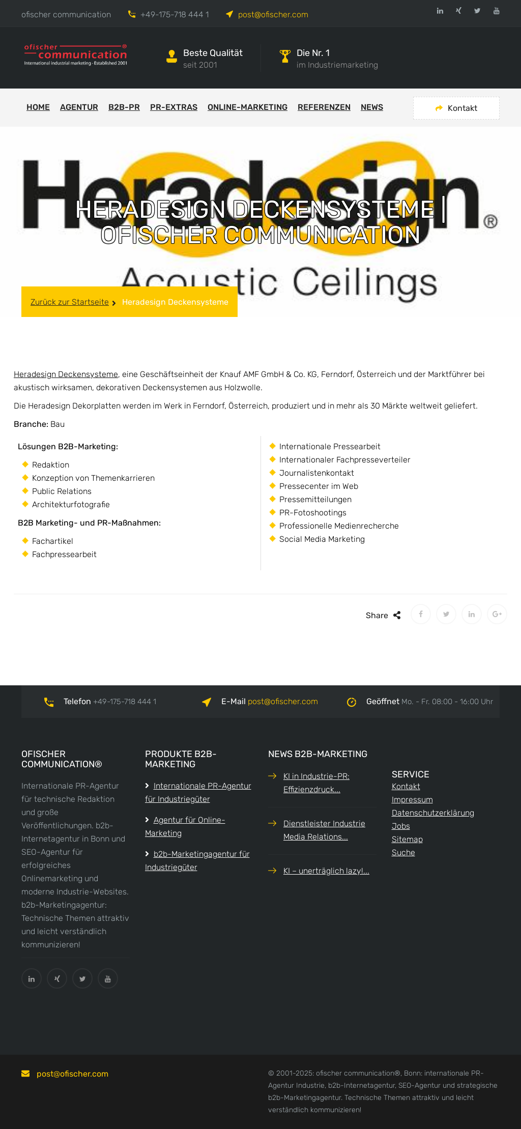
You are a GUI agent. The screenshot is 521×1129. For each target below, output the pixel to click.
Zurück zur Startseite (70, 302)
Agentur (79, 107)
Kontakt (456, 108)
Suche (403, 852)
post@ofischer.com (273, 14)
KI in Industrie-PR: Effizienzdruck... (316, 782)
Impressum (412, 799)
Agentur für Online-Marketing (185, 826)
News (372, 107)
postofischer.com (283, 701)
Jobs (401, 826)
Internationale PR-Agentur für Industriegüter (198, 792)
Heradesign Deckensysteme (66, 374)
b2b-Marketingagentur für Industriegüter (197, 860)
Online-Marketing (247, 107)
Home (38, 107)
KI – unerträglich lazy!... (326, 871)
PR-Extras (173, 107)
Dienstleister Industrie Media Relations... (324, 830)
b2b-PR (124, 107)
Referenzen (324, 107)
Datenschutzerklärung (433, 813)
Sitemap (407, 839)
